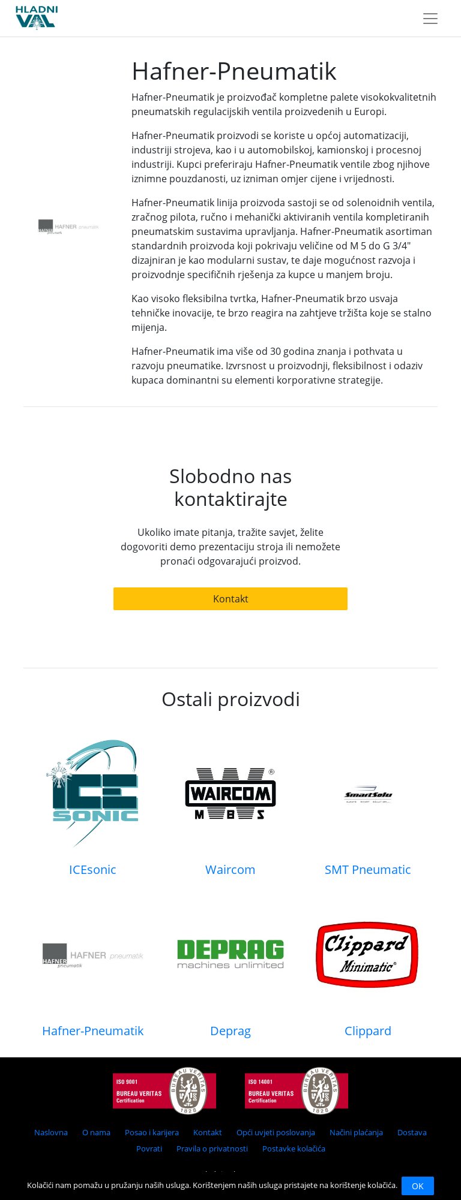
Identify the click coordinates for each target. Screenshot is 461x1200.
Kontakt (231, 598)
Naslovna (51, 1132)
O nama (96, 1132)
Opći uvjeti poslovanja (276, 1132)
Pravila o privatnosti (212, 1148)
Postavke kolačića (293, 1148)
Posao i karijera (152, 1132)
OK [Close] (418, 1186)
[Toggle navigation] (430, 18)
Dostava (412, 1132)
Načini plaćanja (356, 1132)
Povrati (149, 1148)
